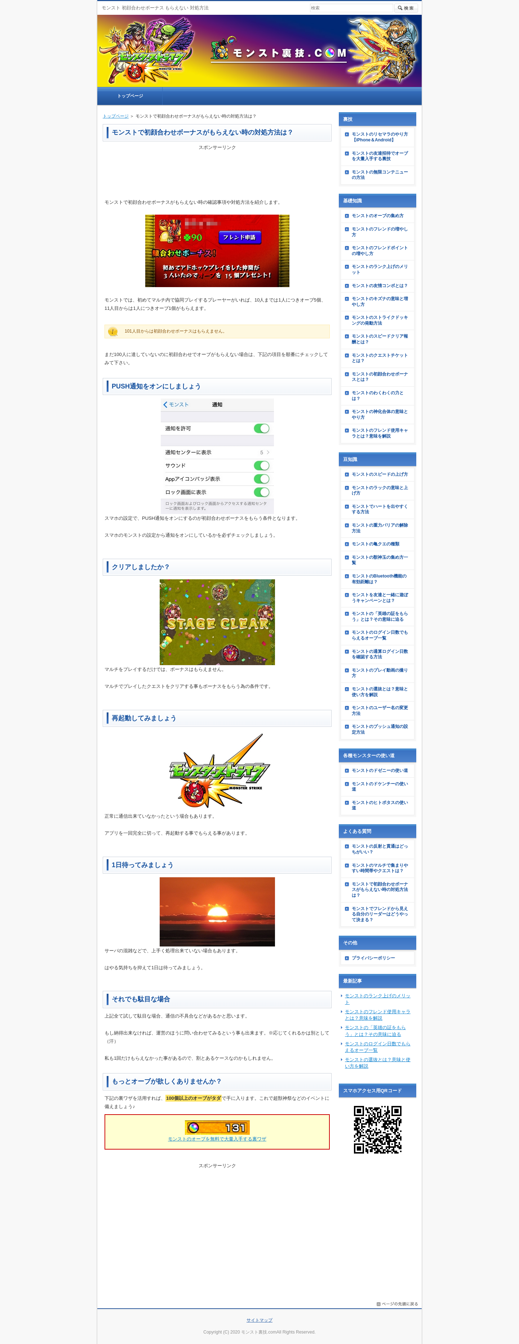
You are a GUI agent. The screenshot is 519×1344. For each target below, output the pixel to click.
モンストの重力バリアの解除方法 (380, 528)
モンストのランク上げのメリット (380, 269)
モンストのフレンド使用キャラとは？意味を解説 (380, 433)
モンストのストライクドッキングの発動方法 (380, 320)
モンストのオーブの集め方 (378, 215)
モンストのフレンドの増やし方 (380, 232)
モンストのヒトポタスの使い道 (380, 805)
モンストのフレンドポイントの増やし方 (380, 250)
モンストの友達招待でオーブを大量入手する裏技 (380, 156)
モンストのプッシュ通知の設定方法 (380, 729)
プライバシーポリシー (373, 958)
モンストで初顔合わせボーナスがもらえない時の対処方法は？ (380, 890)
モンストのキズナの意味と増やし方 (380, 301)
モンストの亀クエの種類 (375, 543)
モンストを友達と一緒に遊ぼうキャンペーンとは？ (380, 597)
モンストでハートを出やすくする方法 (380, 509)
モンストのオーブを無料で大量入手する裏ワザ (217, 1139)
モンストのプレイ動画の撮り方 (380, 673)
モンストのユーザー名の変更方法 (380, 710)
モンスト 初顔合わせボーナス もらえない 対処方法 (155, 7)
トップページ (116, 116)
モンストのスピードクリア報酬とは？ (380, 339)
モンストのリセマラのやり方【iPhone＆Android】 (380, 137)
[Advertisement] (217, 169)
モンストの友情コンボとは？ (380, 285)
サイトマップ (259, 1320)
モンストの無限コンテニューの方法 (380, 175)
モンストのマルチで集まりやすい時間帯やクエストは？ (380, 868)
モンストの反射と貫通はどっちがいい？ (380, 849)
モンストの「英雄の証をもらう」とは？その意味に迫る (380, 616)
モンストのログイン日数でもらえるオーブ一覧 (380, 635)
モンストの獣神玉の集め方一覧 (380, 560)
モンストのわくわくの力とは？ (378, 395)
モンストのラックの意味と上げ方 (380, 490)
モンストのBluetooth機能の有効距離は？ (379, 579)
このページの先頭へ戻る (397, 1303)
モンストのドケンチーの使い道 (380, 786)
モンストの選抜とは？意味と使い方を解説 (380, 691)
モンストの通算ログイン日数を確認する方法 (380, 654)
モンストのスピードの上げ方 (380, 474)
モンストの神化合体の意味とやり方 (380, 414)
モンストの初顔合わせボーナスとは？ (380, 377)
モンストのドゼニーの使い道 (380, 770)
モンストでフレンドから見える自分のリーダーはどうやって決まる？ (380, 914)
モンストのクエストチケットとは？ (380, 358)
